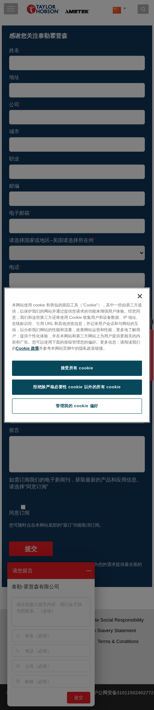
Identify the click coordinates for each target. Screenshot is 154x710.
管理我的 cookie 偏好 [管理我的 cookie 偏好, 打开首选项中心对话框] (77, 406)
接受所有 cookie (77, 368)
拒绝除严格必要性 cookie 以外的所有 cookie (77, 387)
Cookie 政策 (27, 348)
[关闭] (140, 296)
